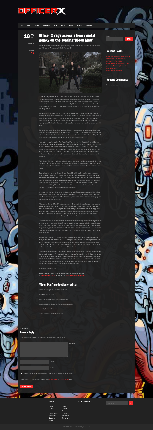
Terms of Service (64, 379)
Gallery (79, 25)
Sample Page (53, 413)
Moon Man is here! (112, 68)
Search (108, 36)
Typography (66, 418)
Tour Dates (46, 25)
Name (52, 361)
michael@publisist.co (48, 275)
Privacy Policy (53, 379)
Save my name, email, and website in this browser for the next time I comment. (49, 373)
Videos (71, 25)
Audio (63, 25)
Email (52, 367)
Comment (72, 343)
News (37, 25)
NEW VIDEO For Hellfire (114, 61)
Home (21, 25)
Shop (55, 25)
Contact (89, 25)
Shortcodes (65, 413)
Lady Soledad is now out (114, 71)
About (29, 25)
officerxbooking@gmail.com (75, 275)
